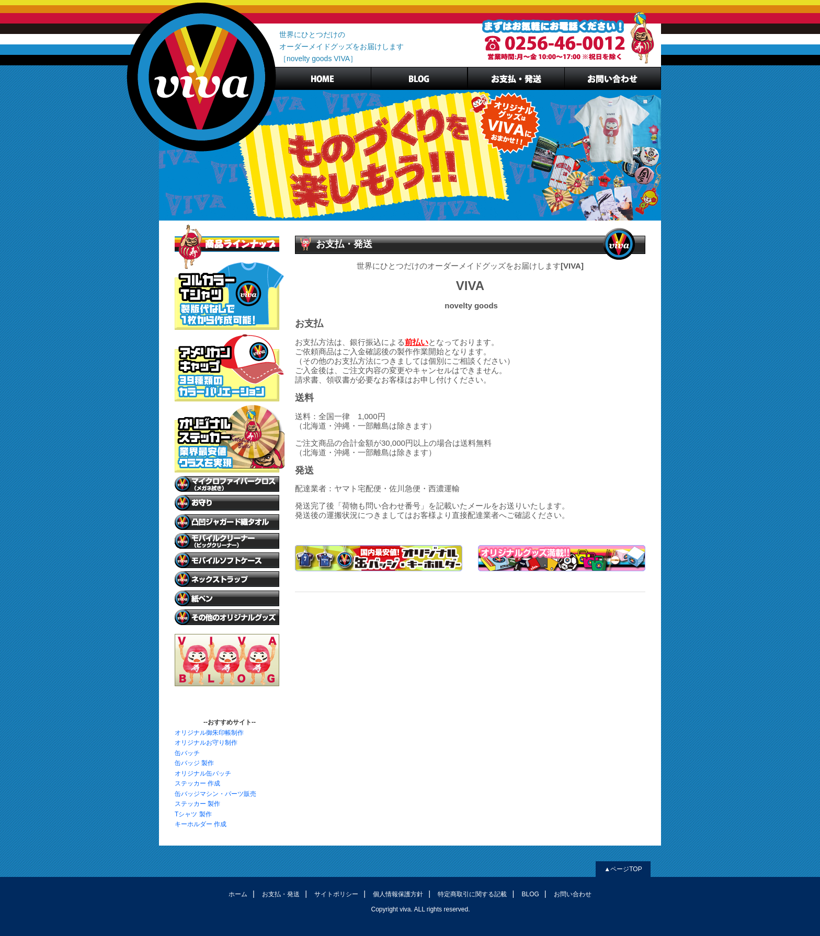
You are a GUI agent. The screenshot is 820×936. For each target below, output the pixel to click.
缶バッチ (187, 753)
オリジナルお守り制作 (206, 742)
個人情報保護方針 (398, 894)
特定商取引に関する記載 (472, 894)
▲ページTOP (623, 869)
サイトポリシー (336, 894)
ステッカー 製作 (197, 803)
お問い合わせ (572, 894)
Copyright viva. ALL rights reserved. (420, 909)
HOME (322, 78)
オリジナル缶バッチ (203, 773)
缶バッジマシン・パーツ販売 (215, 794)
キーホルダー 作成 (200, 824)
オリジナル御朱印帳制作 (209, 732)
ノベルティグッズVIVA (201, 77)
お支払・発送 (516, 78)
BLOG (419, 78)
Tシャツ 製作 (193, 814)
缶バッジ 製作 (194, 763)
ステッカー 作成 (197, 783)
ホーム (238, 894)
